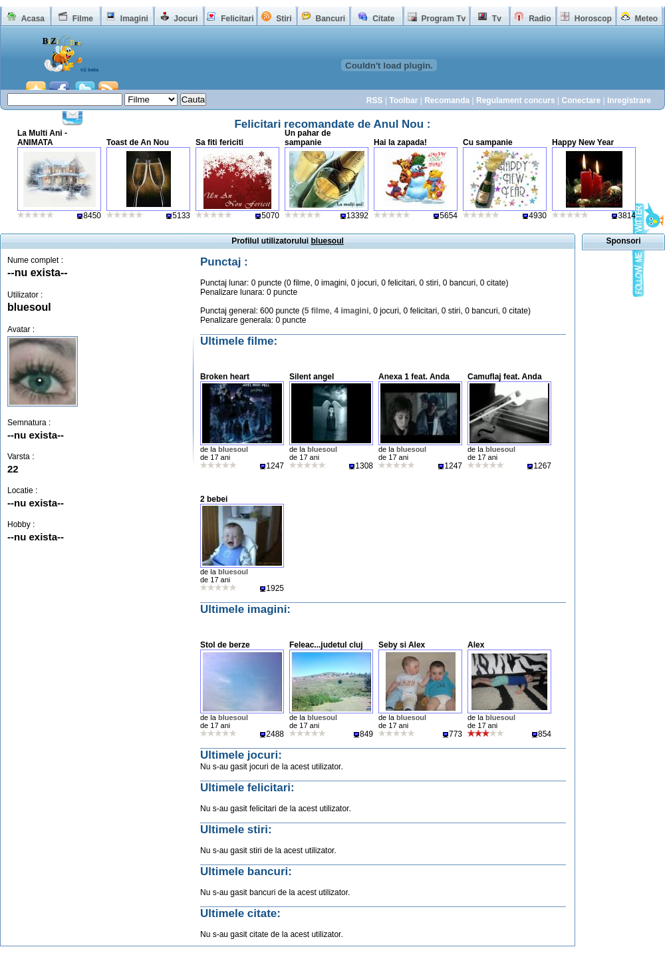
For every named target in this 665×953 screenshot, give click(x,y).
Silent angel (311, 376)
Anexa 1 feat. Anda (414, 376)
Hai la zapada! (400, 142)
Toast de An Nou (137, 142)
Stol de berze (225, 645)
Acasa (33, 18)
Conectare (580, 100)
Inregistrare (629, 100)
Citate (383, 18)
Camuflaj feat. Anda (504, 376)
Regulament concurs (515, 100)
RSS (374, 100)
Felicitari (237, 18)
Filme (82, 18)
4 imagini (351, 310)
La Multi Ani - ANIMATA (42, 137)
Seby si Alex (401, 645)
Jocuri (186, 18)
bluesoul (29, 307)
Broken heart (224, 376)
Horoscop (593, 18)
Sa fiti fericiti (219, 142)
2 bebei (213, 499)
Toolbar (403, 100)
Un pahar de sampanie (308, 137)
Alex (475, 645)
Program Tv (443, 18)
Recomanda (446, 100)
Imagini (134, 18)
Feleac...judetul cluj (326, 645)
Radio (540, 18)
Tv (496, 18)
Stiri (283, 18)
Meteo (646, 18)
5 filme (317, 310)
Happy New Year (583, 142)
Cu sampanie (488, 142)
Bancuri (330, 18)
